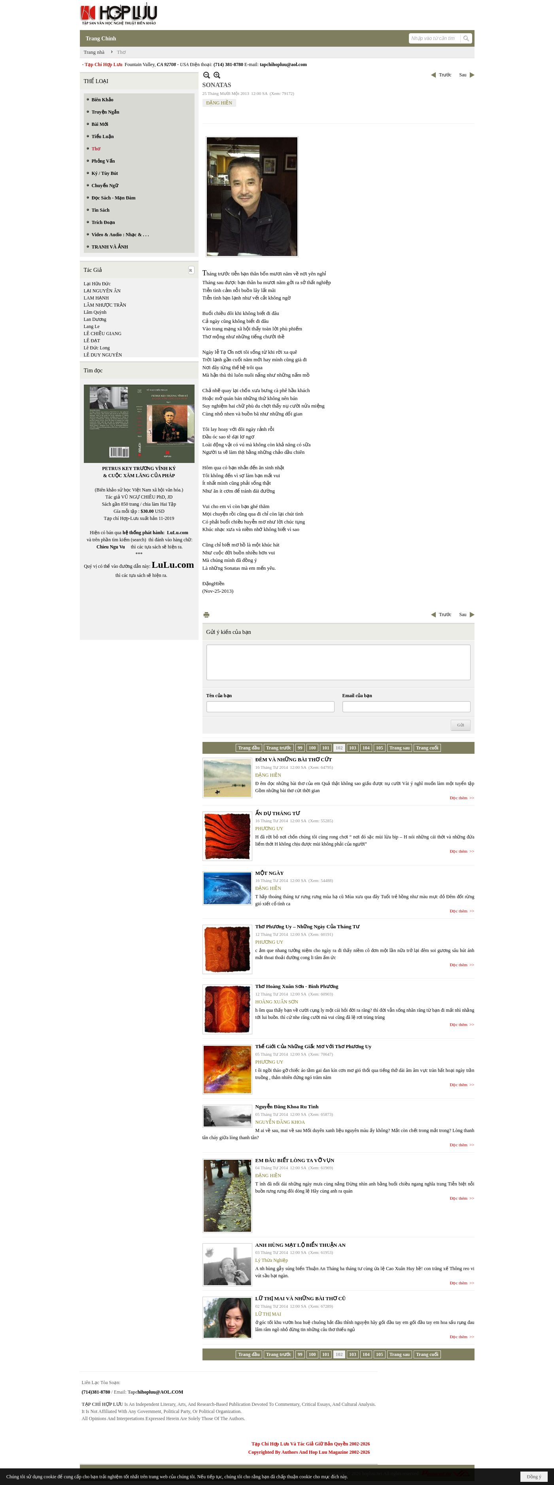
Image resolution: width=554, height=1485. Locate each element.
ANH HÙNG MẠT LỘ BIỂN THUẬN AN (300, 1245)
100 (312, 748)
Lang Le (92, 326)
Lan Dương (95, 319)
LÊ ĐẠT (92, 340)
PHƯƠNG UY (269, 828)
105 (379, 748)
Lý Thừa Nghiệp (271, 1260)
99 (300, 748)
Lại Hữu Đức (97, 283)
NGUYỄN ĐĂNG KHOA (280, 1122)
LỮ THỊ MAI (268, 1314)
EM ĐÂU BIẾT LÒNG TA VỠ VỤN (295, 1160)
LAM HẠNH (96, 298)
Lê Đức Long (97, 348)
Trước (445, 75)
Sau (463, 75)
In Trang (206, 615)
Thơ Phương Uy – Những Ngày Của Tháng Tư (307, 926)
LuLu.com (177, 532)
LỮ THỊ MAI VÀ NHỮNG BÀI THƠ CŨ (300, 1298)
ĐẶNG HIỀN (219, 103)
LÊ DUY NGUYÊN (103, 355)
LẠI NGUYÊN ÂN (102, 291)
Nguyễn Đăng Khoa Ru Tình (287, 1106)
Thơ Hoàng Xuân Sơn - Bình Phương (296, 986)
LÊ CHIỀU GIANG (103, 333)
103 (352, 748)
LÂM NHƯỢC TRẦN (105, 305)
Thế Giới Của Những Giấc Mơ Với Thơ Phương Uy (313, 1046)
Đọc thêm (459, 797)
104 (366, 748)
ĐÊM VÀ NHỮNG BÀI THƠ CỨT (293, 759)
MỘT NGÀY (269, 873)
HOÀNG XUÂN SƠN (276, 1002)
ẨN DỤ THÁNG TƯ (277, 813)
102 (339, 748)
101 (325, 748)
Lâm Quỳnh (95, 312)
